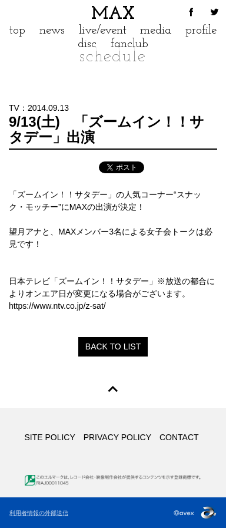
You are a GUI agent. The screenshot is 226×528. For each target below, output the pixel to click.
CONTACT (179, 437)
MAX (113, 14)
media (155, 30)
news (52, 30)
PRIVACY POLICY (117, 437)
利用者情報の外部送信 (38, 513)
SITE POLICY (49, 437)
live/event (103, 30)
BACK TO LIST (113, 346)
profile (201, 30)
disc (87, 44)
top (17, 30)
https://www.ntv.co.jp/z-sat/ (57, 306)
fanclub (129, 44)
